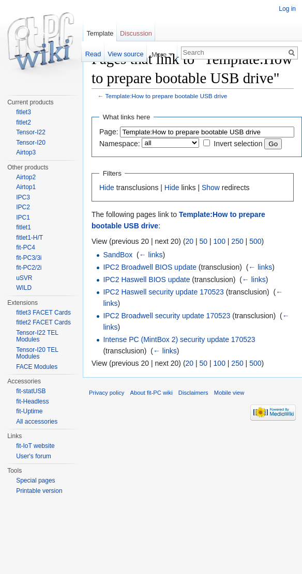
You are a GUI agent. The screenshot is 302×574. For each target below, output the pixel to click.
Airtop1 (26, 187)
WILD (24, 287)
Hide (106, 187)
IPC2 (23, 207)
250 (237, 241)
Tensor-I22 (31, 132)
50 (204, 241)
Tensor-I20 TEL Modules (37, 353)
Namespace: (119, 143)
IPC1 (23, 217)
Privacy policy (106, 393)
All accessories (36, 421)
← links (151, 255)
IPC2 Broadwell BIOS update (150, 267)
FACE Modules (36, 366)
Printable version (39, 490)
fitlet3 (23, 112)
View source (125, 54)
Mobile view (229, 393)
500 (255, 241)
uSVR (24, 278)
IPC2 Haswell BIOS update (146, 279)
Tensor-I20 (31, 142)
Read (93, 54)
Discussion (136, 33)
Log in (287, 8)
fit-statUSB (31, 391)
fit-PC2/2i (28, 267)
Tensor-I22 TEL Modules (37, 336)
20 (190, 241)
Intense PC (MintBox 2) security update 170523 (179, 339)
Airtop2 (26, 177)
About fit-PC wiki (151, 393)
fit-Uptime (29, 411)
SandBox (117, 255)
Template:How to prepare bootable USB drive (166, 95)
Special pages (35, 480)
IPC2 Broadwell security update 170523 (166, 316)
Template (99, 33)
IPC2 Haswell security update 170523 (163, 292)
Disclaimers (193, 393)
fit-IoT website (35, 445)
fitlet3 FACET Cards (43, 312)
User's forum (33, 456)
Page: (108, 132)
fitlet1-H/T (29, 237)
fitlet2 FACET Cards (43, 322)
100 (219, 241)
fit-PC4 (25, 247)
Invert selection (238, 143)
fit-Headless (32, 401)
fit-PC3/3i (28, 257)
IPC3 (23, 197)
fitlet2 (23, 122)
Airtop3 (26, 152)
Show (211, 187)
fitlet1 (23, 227)
